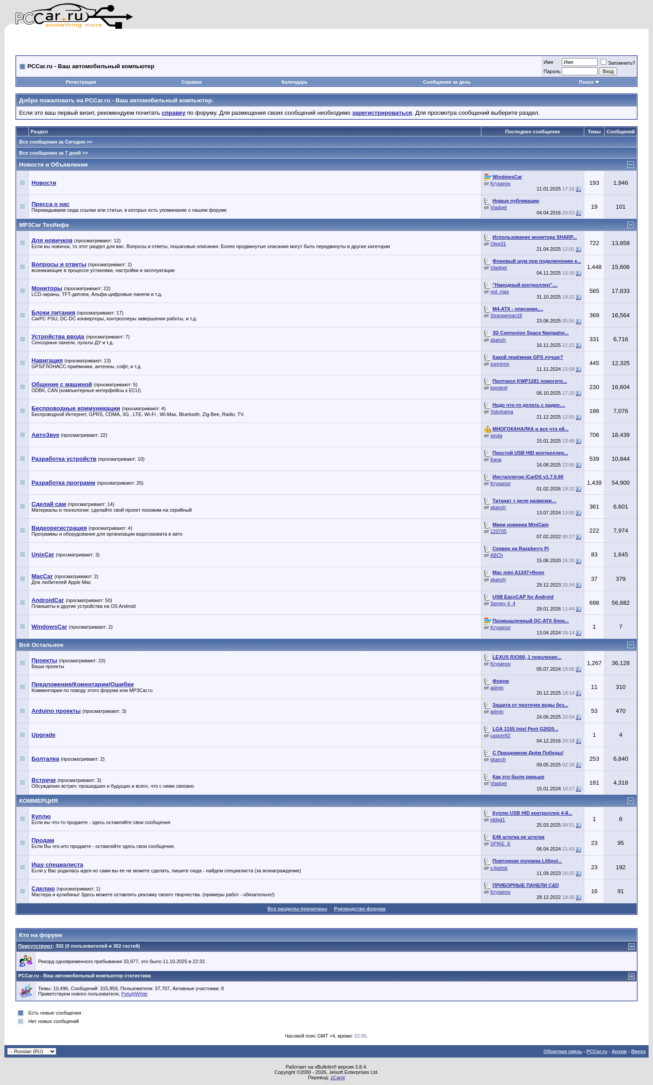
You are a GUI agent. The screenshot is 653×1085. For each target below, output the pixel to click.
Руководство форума (359, 908)
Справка (191, 82)
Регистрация (81, 82)
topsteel (499, 387)
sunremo (499, 363)
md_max (499, 291)
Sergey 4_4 (502, 603)
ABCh (496, 555)
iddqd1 (497, 819)
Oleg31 (498, 243)
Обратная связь (563, 1051)
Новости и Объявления (53, 164)
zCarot (337, 1077)
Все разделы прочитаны (297, 908)
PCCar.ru (597, 1051)
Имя (548, 62)
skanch (498, 339)
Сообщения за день (446, 82)
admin (497, 687)
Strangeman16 (506, 315)
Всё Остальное (41, 645)
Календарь (295, 82)
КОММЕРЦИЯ (38, 800)
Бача (495, 459)
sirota (496, 435)
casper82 (500, 735)
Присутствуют (35, 946)
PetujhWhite (134, 993)
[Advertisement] (119, 42)
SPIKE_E (500, 843)
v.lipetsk (499, 868)
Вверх (638, 1051)
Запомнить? (618, 63)
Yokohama (501, 411)
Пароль (552, 71)
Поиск (589, 82)
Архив (619, 1051)
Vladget (498, 207)
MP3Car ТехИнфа (44, 225)
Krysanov (500, 183)
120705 (498, 531)
